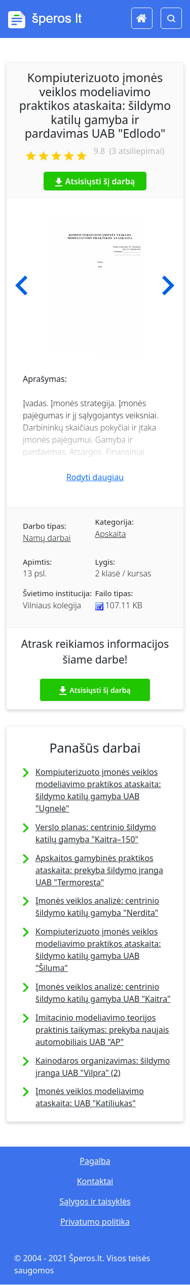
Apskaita (110, 533)
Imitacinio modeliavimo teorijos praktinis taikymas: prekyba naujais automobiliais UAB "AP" (102, 1029)
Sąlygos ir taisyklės (94, 1201)
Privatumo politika (95, 1221)
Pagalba (95, 1160)
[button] (21, 286)
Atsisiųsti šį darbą (95, 181)
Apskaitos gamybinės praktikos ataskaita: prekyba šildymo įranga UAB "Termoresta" (99, 870)
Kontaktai (95, 1181)
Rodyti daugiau (95, 477)
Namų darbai (47, 537)
